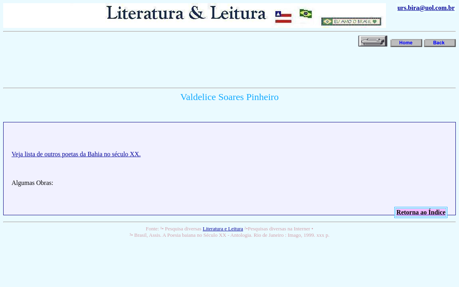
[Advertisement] (148, 67)
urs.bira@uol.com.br (426, 7)
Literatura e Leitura (223, 229)
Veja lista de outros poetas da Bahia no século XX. (76, 154)
